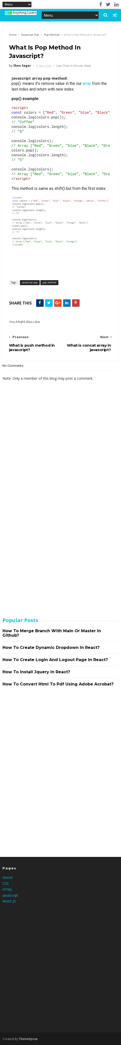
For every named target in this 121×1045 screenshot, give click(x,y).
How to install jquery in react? (36, 672)
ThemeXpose (28, 1039)
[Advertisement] (39, 533)
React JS (9, 901)
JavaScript (10, 895)
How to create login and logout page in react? (55, 659)
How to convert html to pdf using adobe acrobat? (58, 684)
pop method (51, 34)
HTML (7, 889)
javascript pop (30, 34)
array (87, 83)
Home (13, 34)
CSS (5, 883)
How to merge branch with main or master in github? (51, 633)
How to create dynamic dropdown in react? (51, 647)
